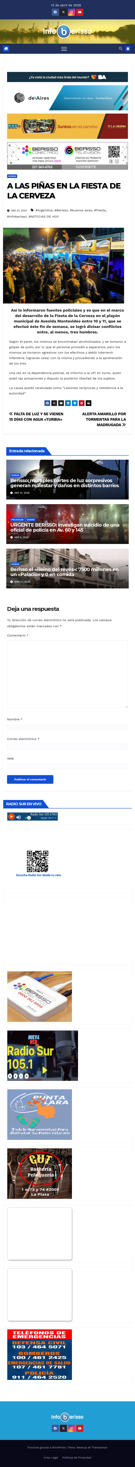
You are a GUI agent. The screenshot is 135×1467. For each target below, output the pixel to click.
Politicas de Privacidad (76, 1457)
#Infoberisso (17, 216)
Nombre (15, 719)
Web (10, 758)
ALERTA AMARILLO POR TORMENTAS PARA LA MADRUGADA (104, 419)
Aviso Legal (51, 1457)
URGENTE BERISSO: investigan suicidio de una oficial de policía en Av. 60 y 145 (64, 527)
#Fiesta (100, 210)
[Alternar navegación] (64, 48)
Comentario (17, 635)
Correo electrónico (23, 739)
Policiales (17, 520)
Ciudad (12, 176)
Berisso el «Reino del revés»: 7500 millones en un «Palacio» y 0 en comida (64, 571)
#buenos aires (81, 210)
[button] (120, 49)
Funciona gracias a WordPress (46, 1447)
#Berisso (61, 210)
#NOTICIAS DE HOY (43, 216)
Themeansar (100, 1447)
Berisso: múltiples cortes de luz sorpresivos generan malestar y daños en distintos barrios (64, 482)
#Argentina (43, 210)
